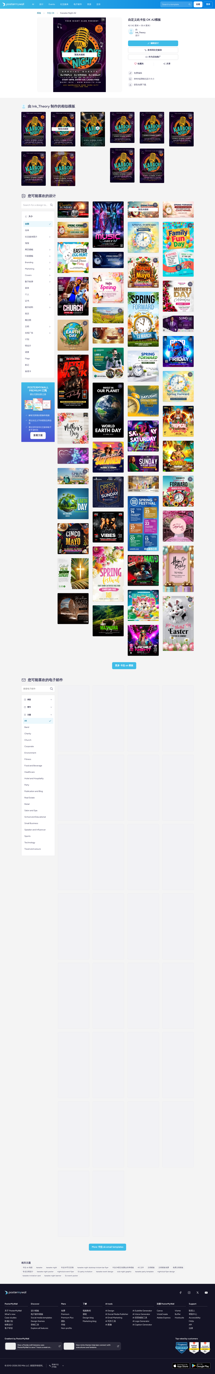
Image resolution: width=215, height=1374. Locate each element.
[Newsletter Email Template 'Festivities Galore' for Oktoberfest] (143, 996)
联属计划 (9, 1321)
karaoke (39, 1268)
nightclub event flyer (65, 1272)
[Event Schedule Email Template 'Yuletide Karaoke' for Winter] (108, 996)
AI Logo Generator (141, 1321)
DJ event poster (71, 1276)
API (190, 1324)
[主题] (51, 715)
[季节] (51, 707)
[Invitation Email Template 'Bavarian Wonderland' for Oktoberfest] (108, 926)
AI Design (109, 1310)
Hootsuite (179, 1317)
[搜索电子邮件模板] (36, 688)
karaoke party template (144, 1272)
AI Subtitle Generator (142, 1310)
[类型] (51, 699)
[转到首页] (12, 4)
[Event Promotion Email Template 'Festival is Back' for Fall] (108, 788)
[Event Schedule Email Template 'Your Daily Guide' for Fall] (178, 718)
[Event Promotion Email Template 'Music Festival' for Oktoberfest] (108, 718)
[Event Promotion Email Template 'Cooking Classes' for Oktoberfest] (108, 1204)
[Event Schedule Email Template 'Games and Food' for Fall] (178, 857)
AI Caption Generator (142, 1324)
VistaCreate (162, 1314)
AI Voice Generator (141, 1314)
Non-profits (66, 1328)
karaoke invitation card (32, 1276)
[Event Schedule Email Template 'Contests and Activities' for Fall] (178, 788)
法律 (191, 1328)
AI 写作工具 (110, 1321)
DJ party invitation (85, 1272)
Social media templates (41, 1317)
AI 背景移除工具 (140, 1317)
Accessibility (194, 1317)
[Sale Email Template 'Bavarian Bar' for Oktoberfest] (108, 1065)
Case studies (11, 1317)
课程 (85, 1314)
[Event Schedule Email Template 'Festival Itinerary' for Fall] (73, 857)
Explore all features (39, 1328)
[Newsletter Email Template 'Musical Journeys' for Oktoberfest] (178, 996)
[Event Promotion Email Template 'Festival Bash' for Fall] (73, 788)
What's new (10, 1314)
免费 (63, 1310)
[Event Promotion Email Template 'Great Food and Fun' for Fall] (143, 788)
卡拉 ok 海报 (27, 1268)
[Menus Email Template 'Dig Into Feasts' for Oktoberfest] (108, 1134)
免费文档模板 (178, 1268)
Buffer (178, 1314)
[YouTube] (206, 1292)
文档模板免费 (163, 1268)
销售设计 (9, 1324)
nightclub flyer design (166, 1272)
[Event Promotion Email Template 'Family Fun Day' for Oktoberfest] (143, 1134)
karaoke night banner (52, 1276)
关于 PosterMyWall (13, 1310)
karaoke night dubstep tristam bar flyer (92, 1268)
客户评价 (9, 1328)
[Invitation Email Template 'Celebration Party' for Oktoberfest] (178, 926)
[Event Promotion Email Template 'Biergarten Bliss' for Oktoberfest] (73, 1134)
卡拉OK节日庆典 (67, 1268)
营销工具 (35, 1324)
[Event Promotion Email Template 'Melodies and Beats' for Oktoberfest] (143, 718)
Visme (178, 1310)
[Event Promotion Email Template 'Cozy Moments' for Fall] (143, 857)
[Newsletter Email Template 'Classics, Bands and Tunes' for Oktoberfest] (178, 1134)
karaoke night (51, 1268)
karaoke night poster (45, 1272)
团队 (63, 1321)
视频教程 (87, 1310)
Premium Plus (67, 1317)
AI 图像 (108, 1324)
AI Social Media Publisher (116, 1314)
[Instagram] (189, 1292)
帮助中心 (193, 1314)
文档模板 (151, 1268)
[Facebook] (180, 1292)
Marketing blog (89, 1321)
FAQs (191, 1321)
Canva (160, 1310)
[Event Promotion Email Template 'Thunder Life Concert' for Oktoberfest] (143, 926)
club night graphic (124, 1272)
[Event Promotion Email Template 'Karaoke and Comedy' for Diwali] (73, 718)
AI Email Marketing (113, 1317)
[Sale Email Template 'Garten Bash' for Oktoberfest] (73, 1204)
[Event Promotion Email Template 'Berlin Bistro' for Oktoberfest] (143, 1065)
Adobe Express (164, 1317)
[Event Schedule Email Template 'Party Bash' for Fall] (73, 926)
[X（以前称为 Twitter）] (198, 1292)
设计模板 (35, 1310)
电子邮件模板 (37, 1314)
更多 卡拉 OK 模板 (124, 665)
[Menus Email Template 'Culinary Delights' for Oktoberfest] (178, 1065)
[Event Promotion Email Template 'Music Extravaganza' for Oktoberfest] (73, 996)
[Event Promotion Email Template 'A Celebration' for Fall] (108, 857)
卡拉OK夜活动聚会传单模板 (123, 1268)
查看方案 (38, 435)
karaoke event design (104, 1272)
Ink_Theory (140, 32)
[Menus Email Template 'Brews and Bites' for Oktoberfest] (73, 1065)
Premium (65, 1314)
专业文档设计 (28, 1272)
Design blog (88, 1317)
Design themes (38, 1321)
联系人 (192, 1310)
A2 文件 (141, 1268)
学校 (63, 1324)
